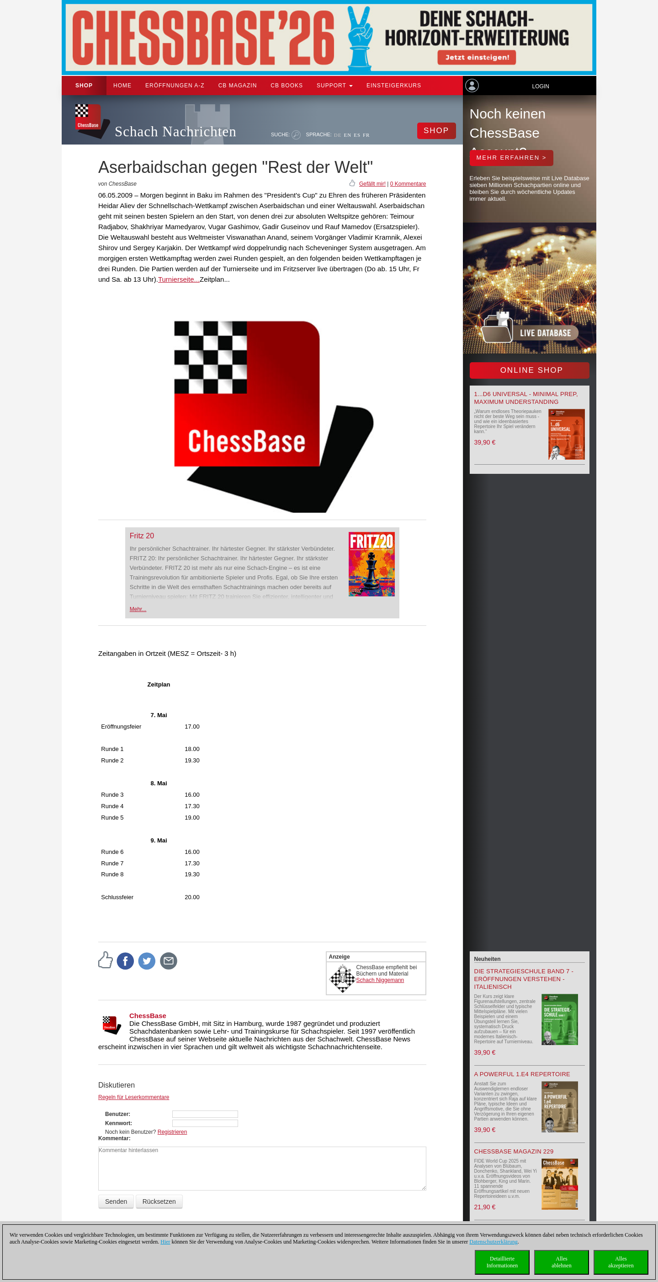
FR (366, 135)
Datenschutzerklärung (493, 1242)
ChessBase (147, 1015)
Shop (84, 85)
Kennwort (117, 1123)
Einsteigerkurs (393, 85)
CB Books (287, 85)
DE (338, 135)
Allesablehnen (561, 1262)
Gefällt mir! (372, 184)
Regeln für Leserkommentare (133, 1097)
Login (540, 86)
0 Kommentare (408, 184)
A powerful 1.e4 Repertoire (522, 1074)
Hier (165, 1242)
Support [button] (335, 85)
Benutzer (116, 1114)
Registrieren (172, 1132)
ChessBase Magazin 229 (514, 1151)
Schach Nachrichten (176, 131)
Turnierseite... (179, 279)
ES (357, 135)
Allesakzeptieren (620, 1262)
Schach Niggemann (380, 980)
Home (122, 85)
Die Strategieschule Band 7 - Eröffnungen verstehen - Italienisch (524, 979)
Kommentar (113, 1138)
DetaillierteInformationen (502, 1262)
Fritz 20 (142, 536)
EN (347, 135)
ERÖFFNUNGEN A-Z (175, 85)
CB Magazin (237, 85)
